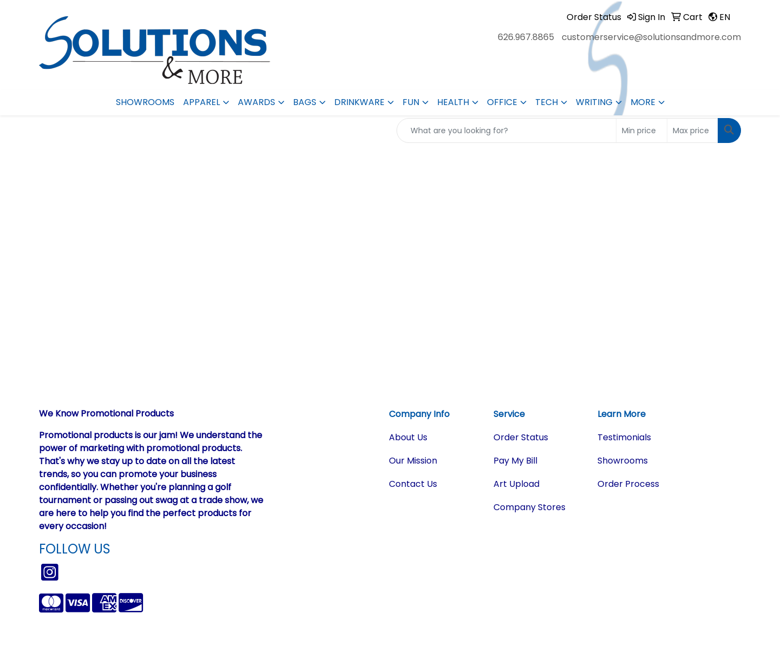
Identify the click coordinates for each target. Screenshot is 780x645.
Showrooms (145, 102)
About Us (408, 437)
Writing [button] (594, 102)
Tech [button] (546, 102)
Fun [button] (410, 102)
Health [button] (453, 102)
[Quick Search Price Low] (641, 130)
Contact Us (413, 484)
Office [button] (502, 102)
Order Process (628, 484)
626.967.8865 (526, 37)
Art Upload (516, 484)
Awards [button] (256, 102)
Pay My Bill (515, 460)
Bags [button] (304, 102)
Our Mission (413, 460)
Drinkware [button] (359, 102)
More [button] (642, 102)
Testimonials (624, 437)
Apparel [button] (201, 102)
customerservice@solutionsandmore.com (651, 37)
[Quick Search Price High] (692, 130)
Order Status (520, 437)
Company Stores (529, 507)
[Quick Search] (506, 130)
